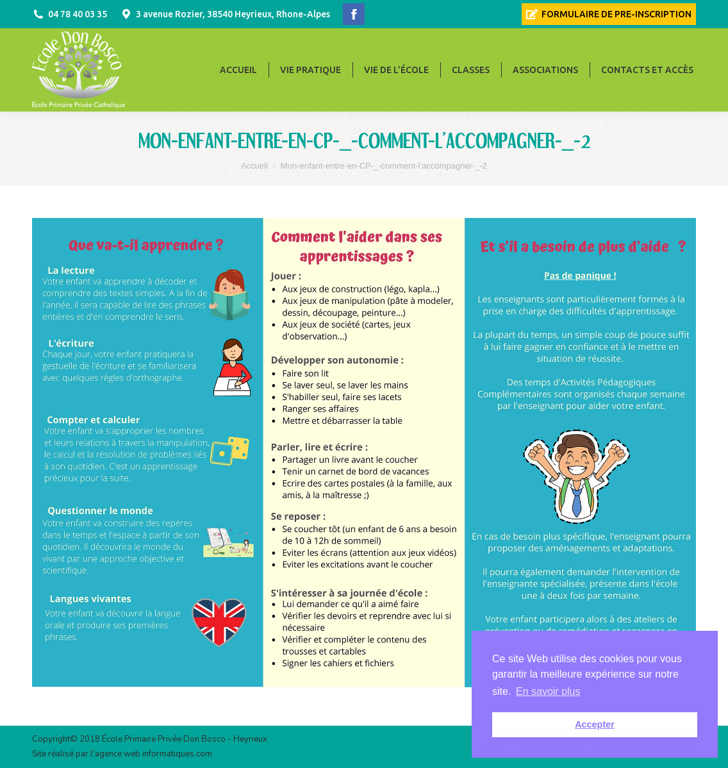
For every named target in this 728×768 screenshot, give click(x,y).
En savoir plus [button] (548, 691)
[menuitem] (608, 14)
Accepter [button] (595, 724)
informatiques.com (177, 754)
